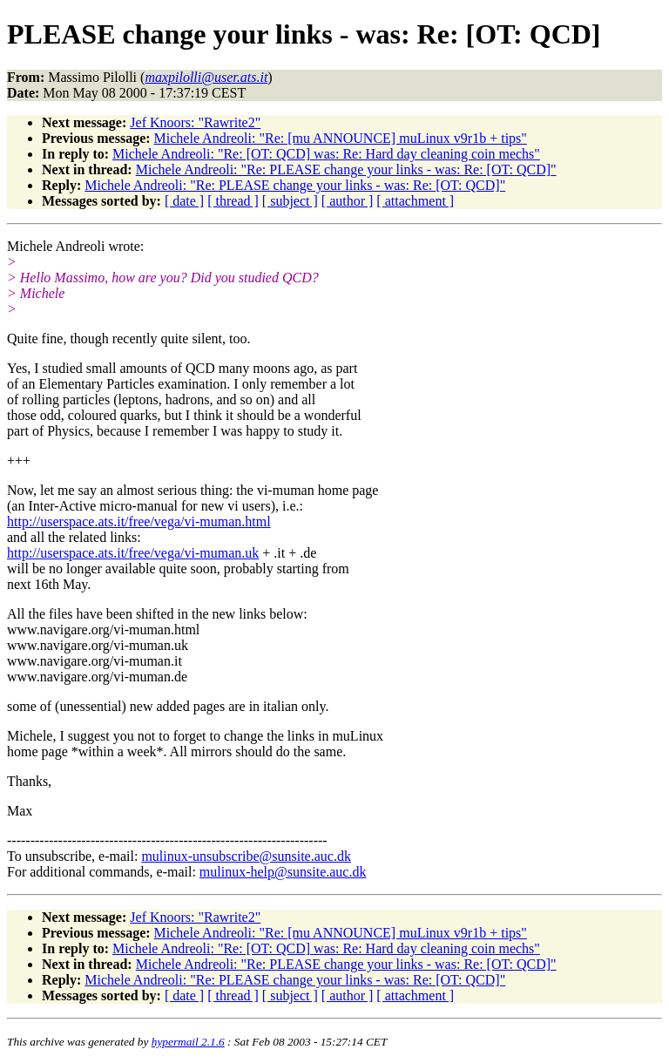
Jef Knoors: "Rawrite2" (195, 122)
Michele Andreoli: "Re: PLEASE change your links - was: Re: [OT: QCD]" (346, 169)
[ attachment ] (415, 200)
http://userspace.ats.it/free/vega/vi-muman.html (139, 521)
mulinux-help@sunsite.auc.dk (283, 871)
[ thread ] (233, 200)
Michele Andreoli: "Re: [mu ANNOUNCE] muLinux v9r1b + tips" (340, 138)
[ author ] (347, 200)
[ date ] (184, 200)
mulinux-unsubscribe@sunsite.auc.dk (245, 856)
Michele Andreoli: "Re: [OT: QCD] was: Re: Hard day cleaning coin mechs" (326, 153)
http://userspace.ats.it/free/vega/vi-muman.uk (133, 552)
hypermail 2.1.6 (188, 1041)
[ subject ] (290, 200)
